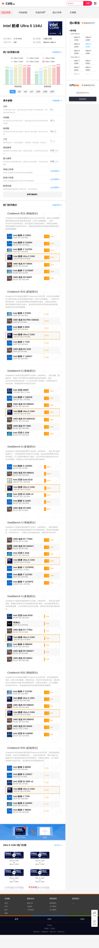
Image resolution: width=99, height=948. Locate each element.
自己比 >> (58, 845)
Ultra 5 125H (88, 38)
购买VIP (30, 903)
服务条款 (36, 932)
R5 (45, 92)
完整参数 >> (57, 101)
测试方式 (53, 932)
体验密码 (53, 903)
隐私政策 (45, 932)
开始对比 (82, 99)
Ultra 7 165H (88, 68)
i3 (19, 92)
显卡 (6, 910)
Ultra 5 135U (88, 51)
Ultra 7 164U (77, 68)
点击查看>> (55, 171)
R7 (52, 92)
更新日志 (61, 932)
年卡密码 (53, 910)
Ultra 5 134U (88, 45)
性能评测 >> (57, 52)
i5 (25, 92)
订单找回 (30, 910)
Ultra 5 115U (77, 38)
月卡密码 (53, 906)
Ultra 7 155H (77, 61)
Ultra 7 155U (88, 61)
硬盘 (6, 913)
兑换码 (29, 906)
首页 (6, 903)
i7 (31, 92)
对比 (12, 92)
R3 (38, 92)
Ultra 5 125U (77, 45)
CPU (6, 906)
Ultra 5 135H (77, 51)
